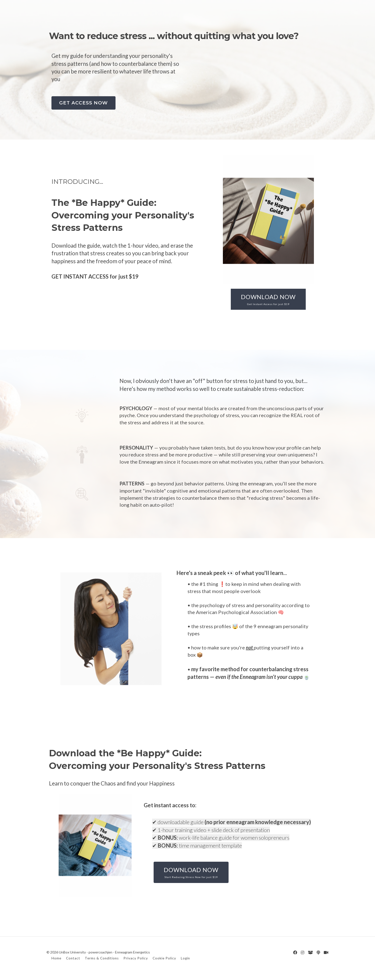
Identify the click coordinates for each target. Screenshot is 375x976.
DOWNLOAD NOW (268, 299)
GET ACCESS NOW (83, 103)
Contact (73, 958)
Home (56, 958)
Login (185, 958)
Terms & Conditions (102, 958)
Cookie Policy (164, 958)
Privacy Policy (135, 958)
